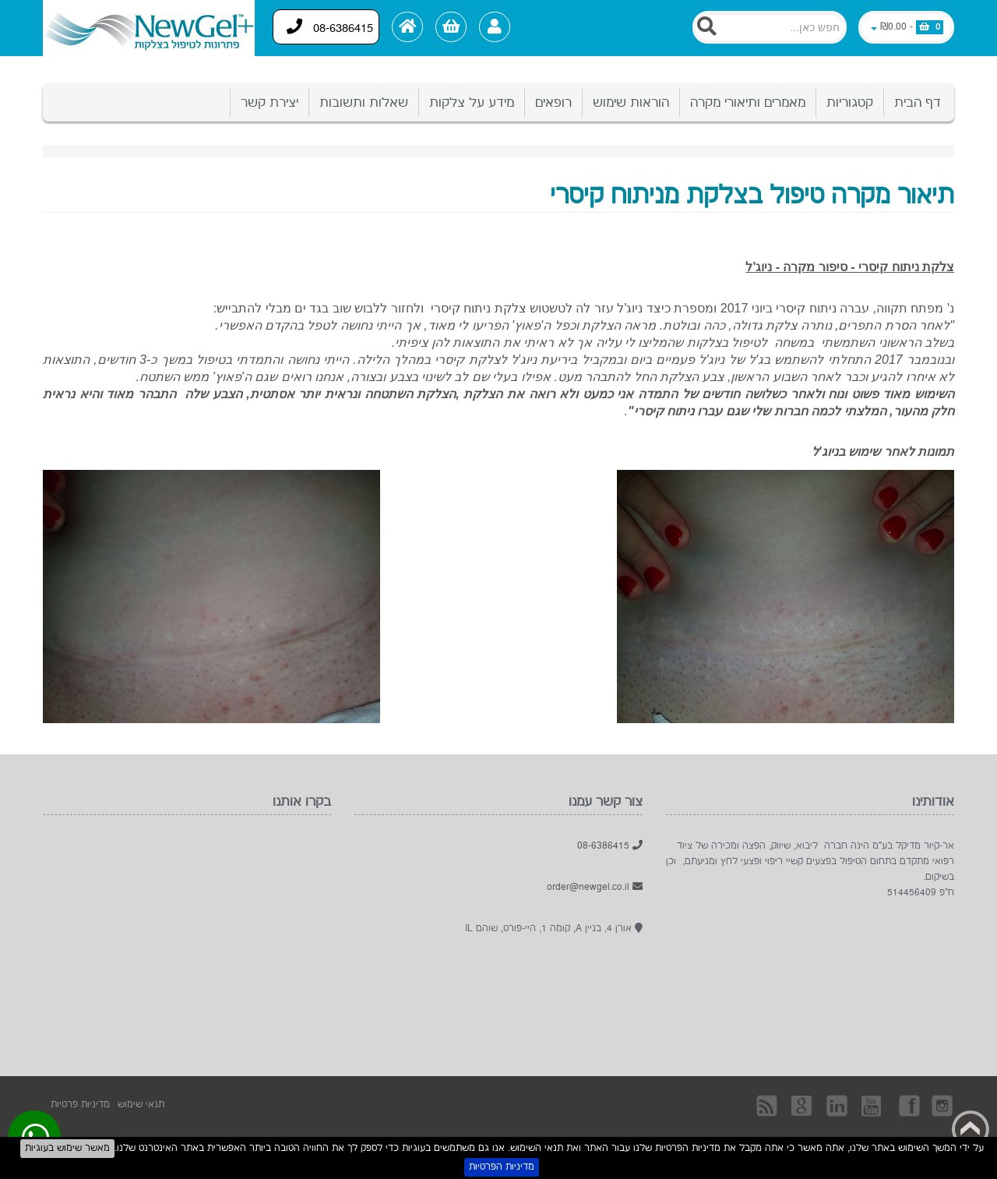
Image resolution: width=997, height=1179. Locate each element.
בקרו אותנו (908, 1105)
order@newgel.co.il (595, 887)
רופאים (553, 103)
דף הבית (917, 103)
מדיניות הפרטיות (501, 1167)
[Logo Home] (149, 28)
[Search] (769, 27)
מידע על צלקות (471, 103)
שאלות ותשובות (363, 103)
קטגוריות (849, 103)
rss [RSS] (768, 1105)
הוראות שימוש (631, 103)
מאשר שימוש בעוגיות (67, 1148)
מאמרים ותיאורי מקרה (747, 103)
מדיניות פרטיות (80, 1104)
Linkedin (838, 1105)
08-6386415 (330, 27)
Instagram (943, 1105)
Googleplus (803, 1105)
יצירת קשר (269, 103)
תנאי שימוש (141, 1104)
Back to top (970, 1129)
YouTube (873, 1105)
